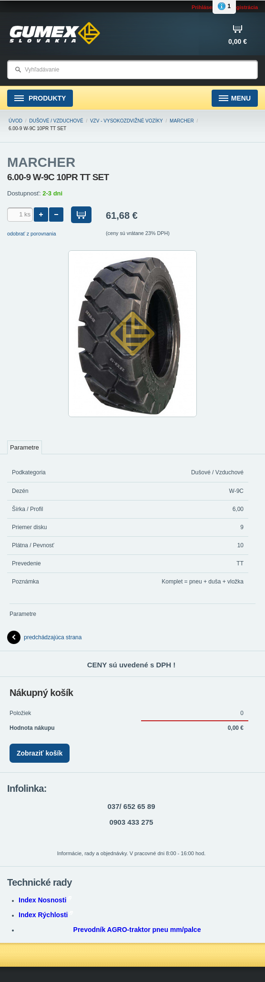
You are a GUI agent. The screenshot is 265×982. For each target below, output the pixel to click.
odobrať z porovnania (31, 233)
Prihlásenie (206, 7)
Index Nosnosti (45, 900)
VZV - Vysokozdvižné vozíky (126, 120)
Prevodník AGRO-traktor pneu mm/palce (137, 929)
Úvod (15, 120)
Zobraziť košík (39, 753)
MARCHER (182, 120)
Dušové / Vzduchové (56, 120)
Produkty (40, 98)
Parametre (24, 447)
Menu (235, 98)
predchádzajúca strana (44, 637)
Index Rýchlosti (46, 915)
